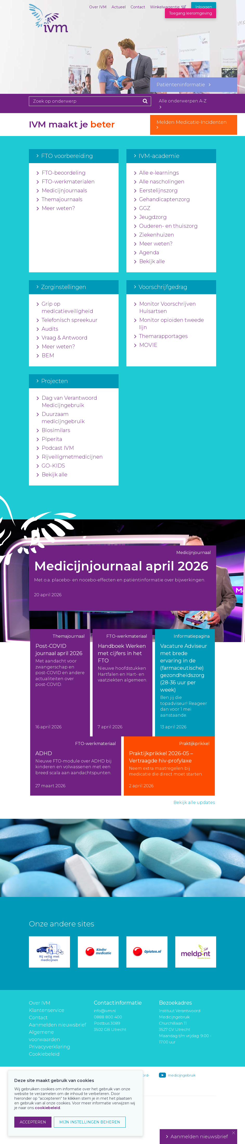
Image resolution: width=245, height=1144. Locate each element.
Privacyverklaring (49, 1047)
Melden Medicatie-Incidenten (194, 124)
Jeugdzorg (150, 217)
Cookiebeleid (44, 1054)
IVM (48, 30)
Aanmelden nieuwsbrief (57, 1025)
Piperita (49, 439)
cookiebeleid (47, 1107)
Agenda (146, 253)
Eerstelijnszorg (156, 191)
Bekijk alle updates (194, 802)
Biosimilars (53, 430)
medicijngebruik (182, 1075)
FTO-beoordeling (61, 173)
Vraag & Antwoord (62, 338)
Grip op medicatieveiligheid (65, 307)
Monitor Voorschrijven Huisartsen (165, 307)
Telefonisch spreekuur (67, 320)
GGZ (142, 208)
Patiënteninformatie (183, 85)
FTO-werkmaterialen (66, 182)
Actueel (119, 7)
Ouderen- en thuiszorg (166, 226)
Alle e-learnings (156, 173)
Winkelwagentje (165, 7)
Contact (138, 7)
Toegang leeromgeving (190, 13)
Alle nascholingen (159, 182)
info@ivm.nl (105, 1010)
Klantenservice (46, 1010)
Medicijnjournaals (62, 191)
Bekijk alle (149, 262)
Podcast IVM (55, 448)
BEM (45, 356)
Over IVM (98, 7)
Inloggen (203, 7)
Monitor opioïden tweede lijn (169, 323)
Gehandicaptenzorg (162, 200)
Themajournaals (59, 200)
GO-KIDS (51, 466)
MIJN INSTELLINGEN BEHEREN (89, 1122)
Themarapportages (161, 336)
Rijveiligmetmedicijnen (70, 457)
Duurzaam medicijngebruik (61, 418)
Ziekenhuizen (154, 235)
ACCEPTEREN (33, 1122)
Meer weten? (56, 208)
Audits (47, 329)
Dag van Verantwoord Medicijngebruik (67, 401)
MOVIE (145, 345)
